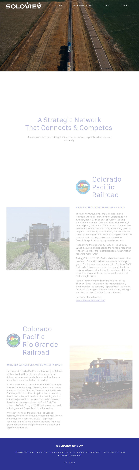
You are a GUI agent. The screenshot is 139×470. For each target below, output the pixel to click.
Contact (125, 5)
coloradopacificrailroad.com (90, 303)
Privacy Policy (69, 462)
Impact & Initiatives (83, 5)
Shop (106, 5)
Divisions (57, 5)
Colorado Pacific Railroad (107, 190)
